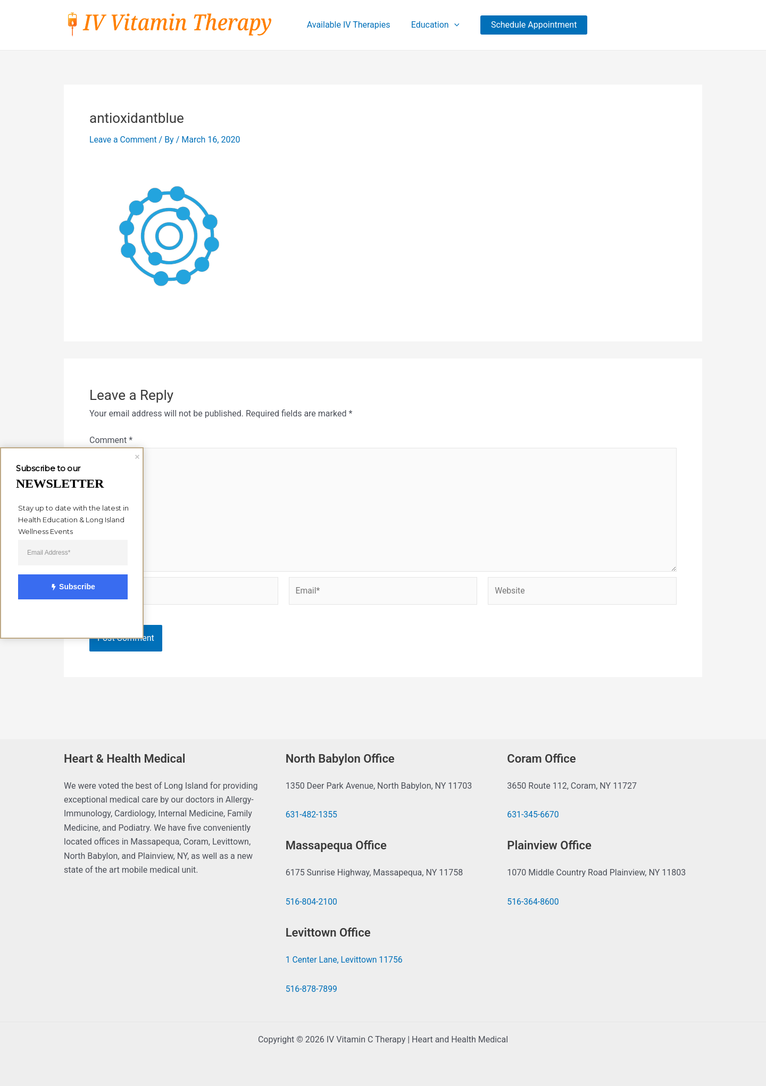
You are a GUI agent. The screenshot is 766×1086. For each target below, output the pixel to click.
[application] (452, 25)
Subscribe (67, 587)
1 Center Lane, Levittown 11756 (345, 960)
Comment (110, 441)
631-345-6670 (533, 814)
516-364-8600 (533, 902)
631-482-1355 (312, 814)
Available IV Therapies (350, 25)
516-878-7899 (312, 989)
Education (433, 25)
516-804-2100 (312, 902)
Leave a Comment (123, 140)
